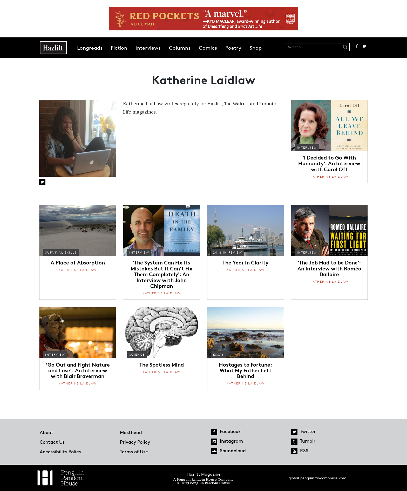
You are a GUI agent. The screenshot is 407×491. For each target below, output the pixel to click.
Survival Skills (61, 252)
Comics (208, 48)
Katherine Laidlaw (329, 176)
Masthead (131, 432)
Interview (307, 147)
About (46, 432)
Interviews (148, 48)
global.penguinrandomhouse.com (317, 478)
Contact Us (52, 442)
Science (137, 354)
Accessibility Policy (60, 451)
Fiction (119, 48)
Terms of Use (134, 451)
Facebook (357, 46)
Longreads (90, 48)
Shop (255, 48)
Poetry (233, 48)
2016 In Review (227, 252)
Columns (180, 48)
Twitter (364, 46)
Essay (218, 354)
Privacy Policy (135, 442)
